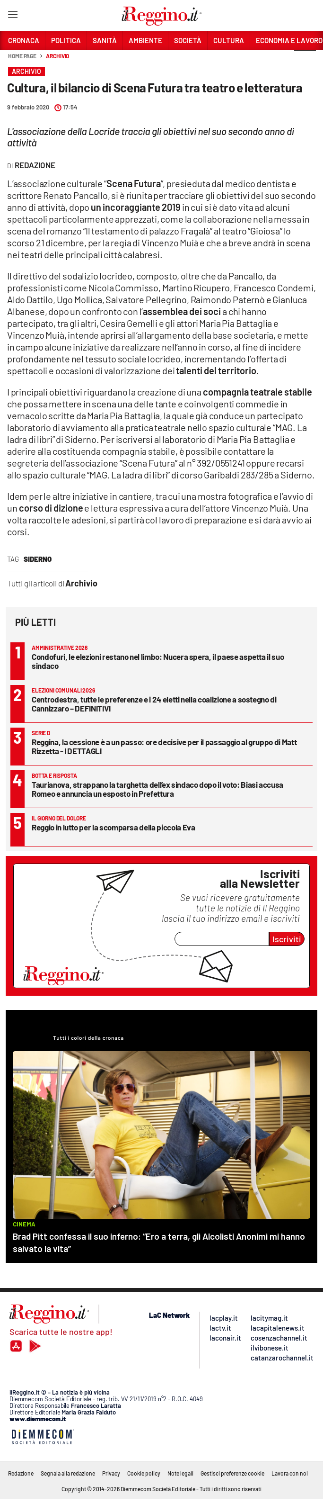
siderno (38, 559)
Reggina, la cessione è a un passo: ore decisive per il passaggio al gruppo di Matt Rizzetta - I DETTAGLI (164, 746)
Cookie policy (143, 1473)
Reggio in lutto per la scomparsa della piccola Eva (113, 827)
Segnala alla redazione (68, 1473)
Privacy (111, 1473)
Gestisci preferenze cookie (232, 1473)
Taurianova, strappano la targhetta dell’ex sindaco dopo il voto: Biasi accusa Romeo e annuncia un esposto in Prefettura (157, 789)
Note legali (180, 1473)
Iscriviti (286, 939)
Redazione (21, 1473)
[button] (305, 61)
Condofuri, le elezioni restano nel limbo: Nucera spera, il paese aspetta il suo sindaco (158, 661)
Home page (22, 56)
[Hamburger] (12, 16)
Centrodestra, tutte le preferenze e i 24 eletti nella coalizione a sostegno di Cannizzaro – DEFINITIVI (154, 703)
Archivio (57, 56)
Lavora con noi (289, 1473)
